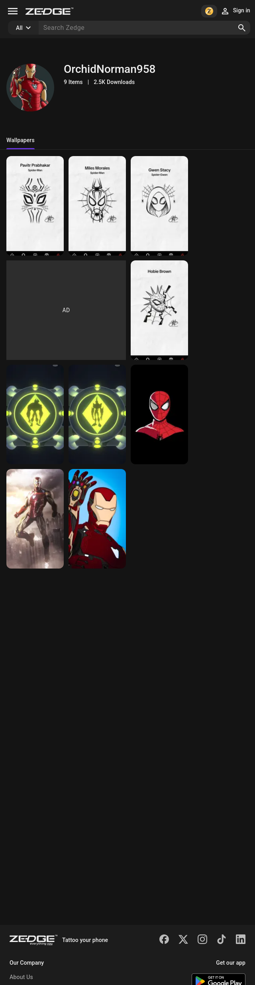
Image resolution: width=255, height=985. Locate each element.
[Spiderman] (35, 206)
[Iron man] (159, 519)
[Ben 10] (97, 414)
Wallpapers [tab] (20, 140)
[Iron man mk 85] (97, 519)
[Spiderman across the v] (35, 414)
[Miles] (97, 206)
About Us (21, 977)
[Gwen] (159, 310)
